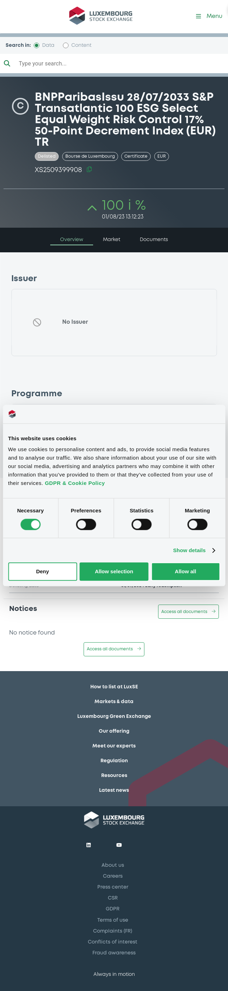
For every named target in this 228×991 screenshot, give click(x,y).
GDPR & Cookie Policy (75, 483)
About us (113, 865)
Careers (113, 876)
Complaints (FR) (112, 931)
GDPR (112, 909)
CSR (113, 898)
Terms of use (112, 920)
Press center (112, 887)
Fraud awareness (114, 953)
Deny (42, 572)
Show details (189, 550)
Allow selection (114, 572)
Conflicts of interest (112, 942)
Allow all (185, 572)
